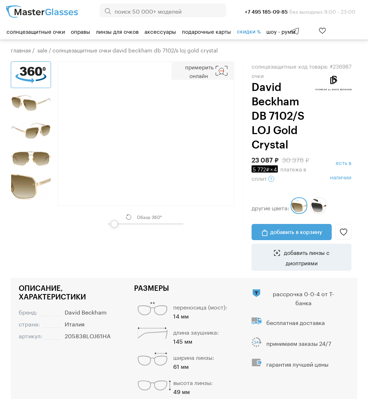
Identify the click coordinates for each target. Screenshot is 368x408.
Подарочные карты (206, 31)
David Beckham (86, 311)
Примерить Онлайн (199, 70)
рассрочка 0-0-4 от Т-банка (303, 298)
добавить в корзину (296, 232)
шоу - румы (280, 31)
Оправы (80, 31)
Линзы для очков (117, 31)
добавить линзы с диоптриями (306, 257)
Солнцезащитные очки (35, 31)
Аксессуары (160, 31)
